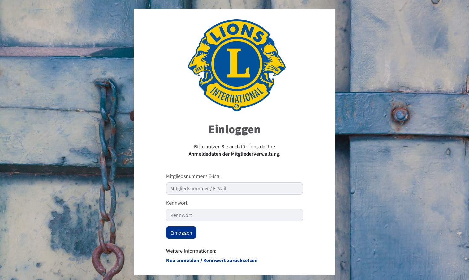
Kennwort (177, 203)
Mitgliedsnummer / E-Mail (194, 176)
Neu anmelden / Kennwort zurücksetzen (212, 260)
